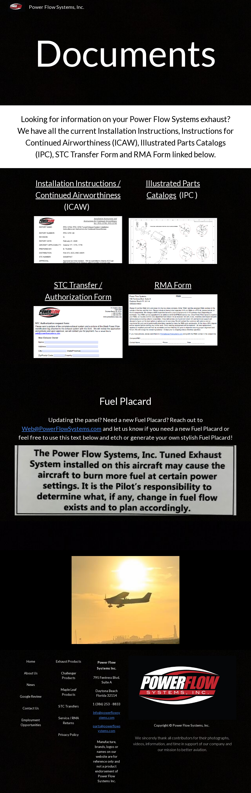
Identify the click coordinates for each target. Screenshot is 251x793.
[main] (126, 52)
